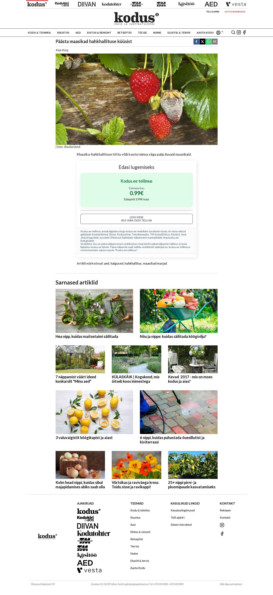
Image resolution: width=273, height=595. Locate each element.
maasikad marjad (155, 263)
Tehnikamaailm (140, 234)
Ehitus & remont (99, 32)
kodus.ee (131, 231)
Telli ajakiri (212, 11)
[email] (215, 42)
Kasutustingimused (183, 510)
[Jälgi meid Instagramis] (239, 32)
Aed (78, 32)
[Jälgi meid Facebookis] (244, 32)
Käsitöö (175, 234)
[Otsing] (233, 32)
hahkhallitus (133, 263)
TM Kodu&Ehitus (160, 234)
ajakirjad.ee (161, 246)
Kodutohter (124, 234)
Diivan (112, 234)
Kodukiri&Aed (100, 234)
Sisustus (63, 32)
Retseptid (124, 32)
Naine (157, 32)
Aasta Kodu (205, 32)
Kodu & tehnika (39, 32)
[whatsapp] (209, 42)
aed (106, 263)
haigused (117, 263)
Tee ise (142, 32)
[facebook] (196, 42)
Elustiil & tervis (179, 32)
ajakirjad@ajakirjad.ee (136, 584)
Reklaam (225, 510)
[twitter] (202, 42)
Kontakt (225, 517)
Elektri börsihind (181, 524)
